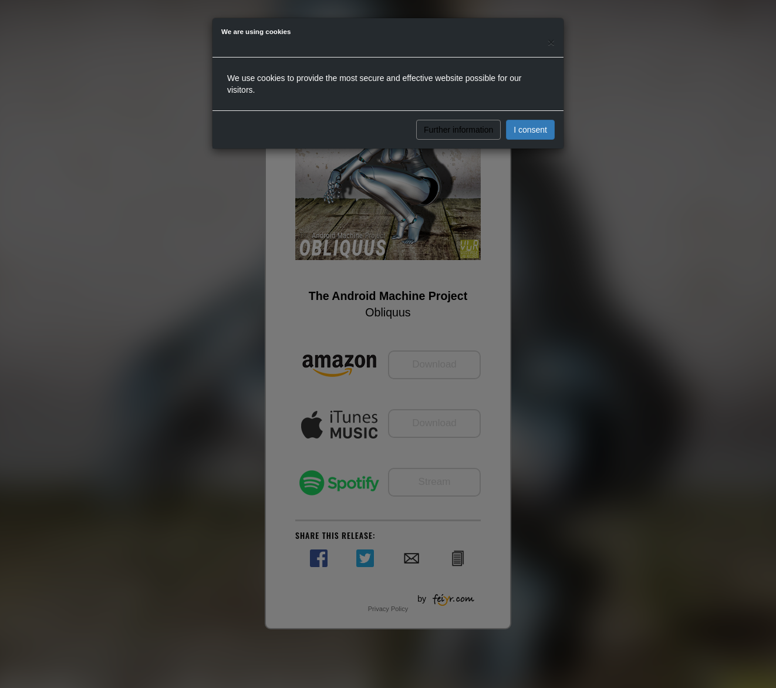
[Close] (551, 42)
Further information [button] (458, 129)
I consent (530, 129)
